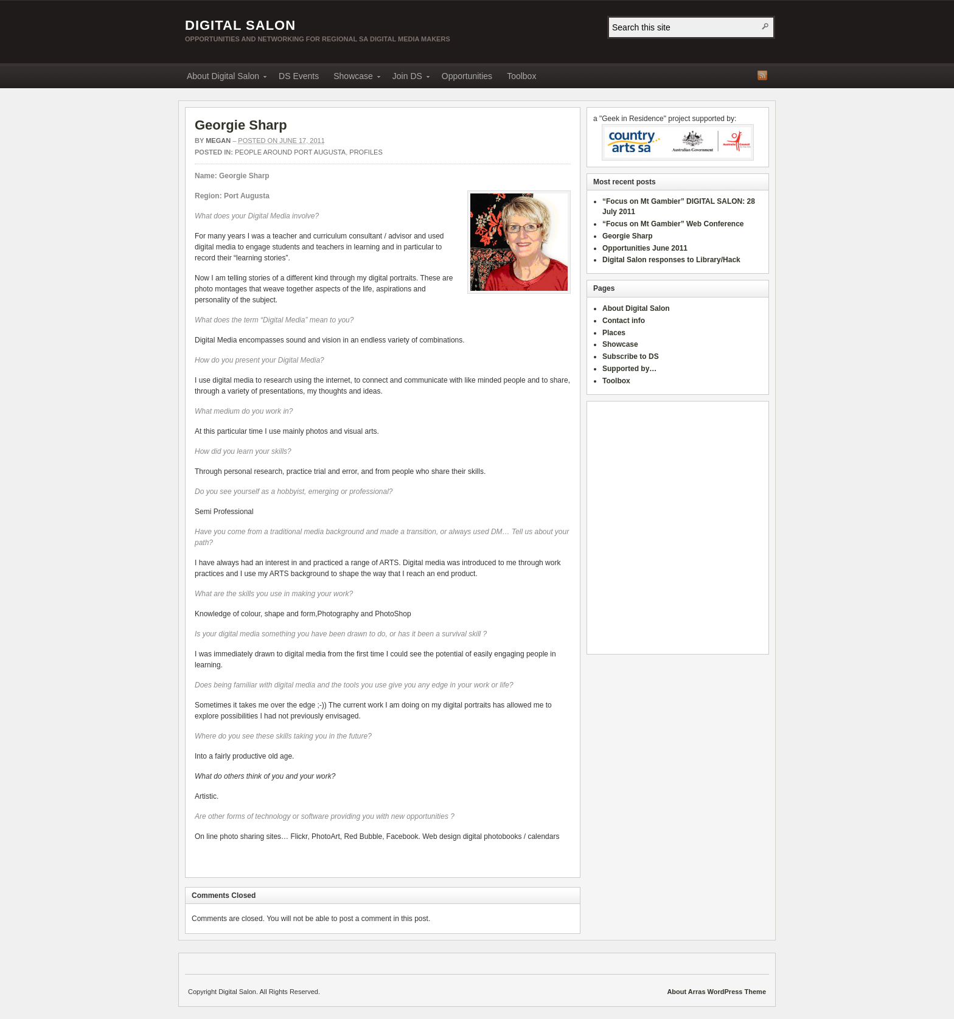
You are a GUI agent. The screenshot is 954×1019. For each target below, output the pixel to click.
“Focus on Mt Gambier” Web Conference (672, 224)
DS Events (299, 76)
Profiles (365, 152)
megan (218, 140)
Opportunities (467, 76)
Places (613, 333)
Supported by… (629, 368)
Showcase (353, 78)
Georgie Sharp (241, 125)
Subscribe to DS (630, 356)
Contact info (623, 320)
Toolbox (521, 76)
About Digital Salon (222, 78)
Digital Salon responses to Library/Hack (671, 260)
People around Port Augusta (290, 152)
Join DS (407, 78)
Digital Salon (240, 25)
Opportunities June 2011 (645, 248)
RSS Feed (762, 75)
